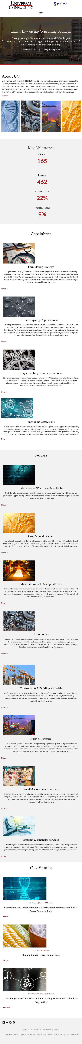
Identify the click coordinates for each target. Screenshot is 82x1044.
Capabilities (23, 1035)
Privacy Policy (64, 1035)
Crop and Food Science (41, 950)
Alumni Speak (41, 1035)
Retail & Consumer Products (41, 789)
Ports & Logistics (41, 738)
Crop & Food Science (41, 536)
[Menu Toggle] (41, 13)
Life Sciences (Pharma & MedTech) (41, 488)
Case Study (32, 1035)
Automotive (41, 634)
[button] (2, 40)
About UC (9, 1035)
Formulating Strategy (41, 266)
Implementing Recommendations (41, 373)
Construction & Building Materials (41, 688)
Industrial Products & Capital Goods (41, 584)
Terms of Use (74, 1035)
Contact (49, 1035)
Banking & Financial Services (41, 839)
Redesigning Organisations (41, 320)
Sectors (15, 1035)
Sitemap (56, 1035)
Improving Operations (41, 421)
